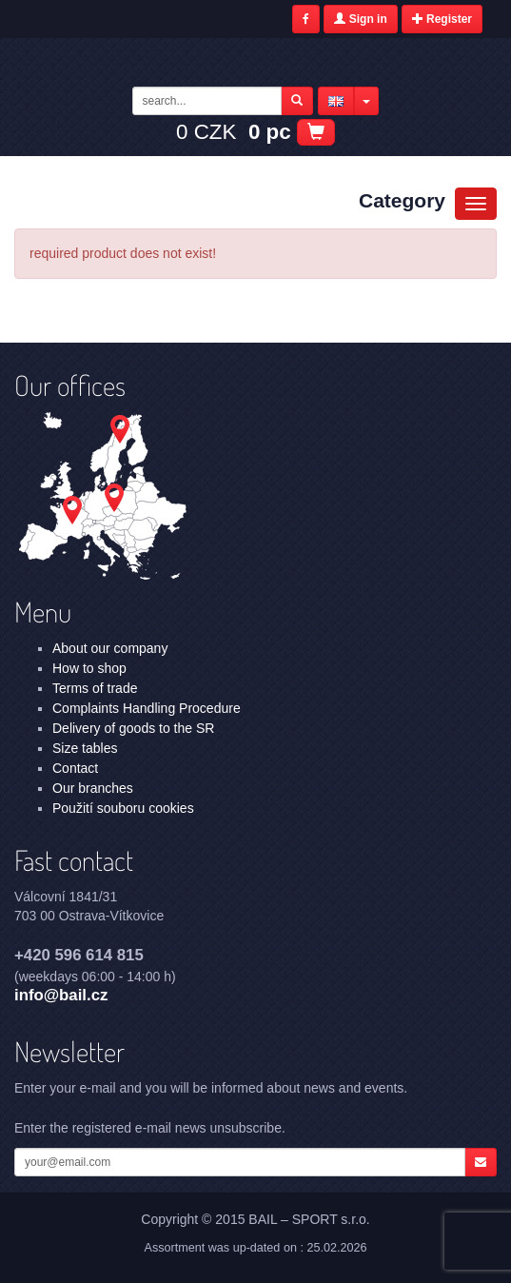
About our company (109, 648)
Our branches (92, 788)
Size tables (84, 748)
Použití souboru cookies (123, 808)
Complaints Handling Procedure (146, 708)
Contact (75, 768)
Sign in (360, 19)
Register (442, 19)
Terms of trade (94, 688)
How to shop (89, 668)
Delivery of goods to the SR (133, 728)
